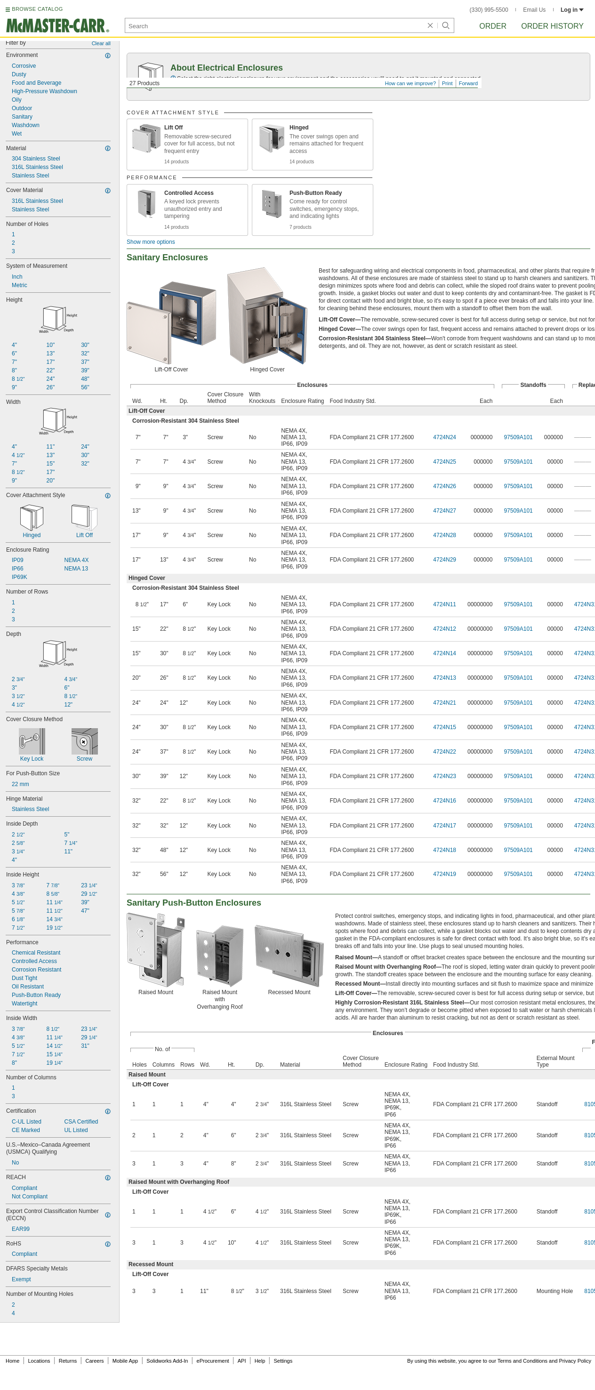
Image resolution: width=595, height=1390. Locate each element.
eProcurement (213, 1361)
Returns (68, 1361)
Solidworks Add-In (167, 1361)
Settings (282, 1361)
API (242, 1361)
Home (12, 1361)
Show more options (151, 242)
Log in (572, 10)
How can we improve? (410, 83)
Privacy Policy (575, 1361)
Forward (468, 83)
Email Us (534, 10)
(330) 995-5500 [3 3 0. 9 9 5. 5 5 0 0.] (489, 10)
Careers (94, 1361)
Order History (552, 26)
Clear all (101, 43)
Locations (39, 1361)
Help (260, 1361)
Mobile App (125, 1361)
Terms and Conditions (522, 1361)
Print (447, 83)
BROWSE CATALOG (37, 9)
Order (493, 26)
